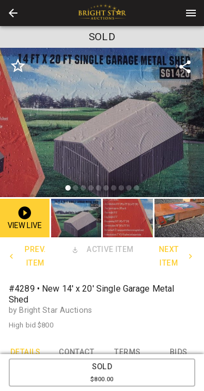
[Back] (13, 13)
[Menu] (191, 13)
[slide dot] (68, 188)
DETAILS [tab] (25, 352)
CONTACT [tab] (76, 352)
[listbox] (102, 124)
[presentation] (102, 13)
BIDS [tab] (178, 352)
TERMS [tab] (127, 352)
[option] (102, 124)
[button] (13, 13)
